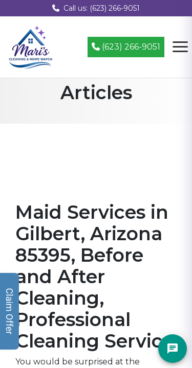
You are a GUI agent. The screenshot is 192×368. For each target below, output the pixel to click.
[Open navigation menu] (180, 47)
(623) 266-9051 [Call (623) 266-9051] (126, 47)
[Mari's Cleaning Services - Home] (30, 46)
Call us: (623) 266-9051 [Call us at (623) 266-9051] (96, 8)
